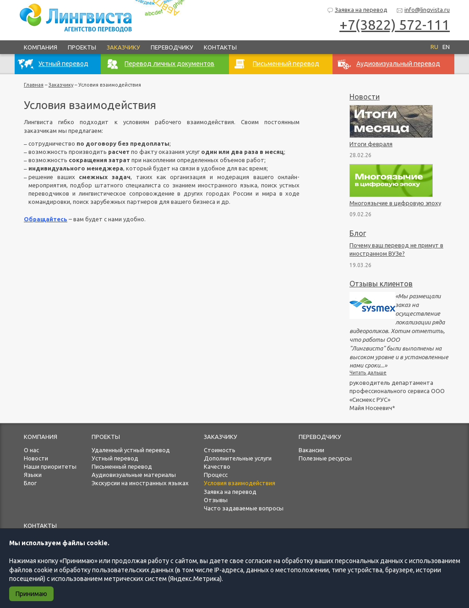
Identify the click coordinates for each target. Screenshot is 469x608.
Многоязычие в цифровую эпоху (395, 203)
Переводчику (172, 47)
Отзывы (216, 500)
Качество (217, 466)
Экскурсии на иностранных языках (140, 483)
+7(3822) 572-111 (394, 25)
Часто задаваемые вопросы (244, 508)
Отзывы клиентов (381, 283)
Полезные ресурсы (325, 458)
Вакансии (311, 450)
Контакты (220, 47)
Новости (364, 97)
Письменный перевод (122, 466)
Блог (357, 233)
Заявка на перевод (357, 10)
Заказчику (123, 47)
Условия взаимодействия (239, 483)
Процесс (216, 474)
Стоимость (219, 450)
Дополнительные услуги (238, 458)
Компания (40, 47)
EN (446, 47)
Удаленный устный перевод (131, 450)
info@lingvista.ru (423, 10)
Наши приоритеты (50, 466)
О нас (31, 450)
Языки (33, 474)
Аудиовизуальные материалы (134, 474)
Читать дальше (368, 372)
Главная (34, 85)
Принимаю (31, 593)
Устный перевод (115, 458)
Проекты (82, 47)
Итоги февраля (371, 144)
